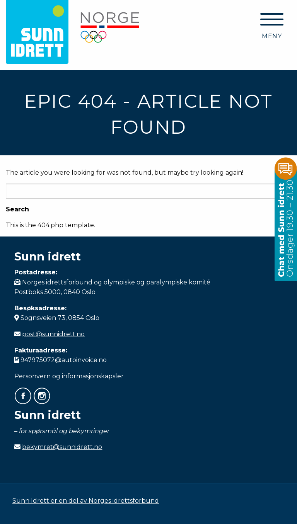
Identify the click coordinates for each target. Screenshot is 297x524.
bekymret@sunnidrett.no (62, 447)
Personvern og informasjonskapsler (69, 376)
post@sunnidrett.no (53, 334)
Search (17, 209)
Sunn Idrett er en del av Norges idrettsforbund (85, 500)
